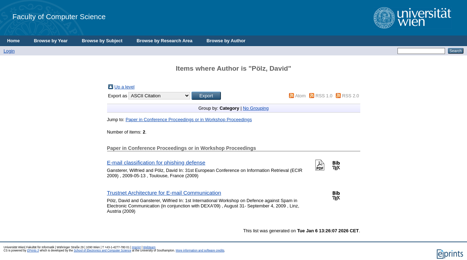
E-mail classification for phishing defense (156, 162)
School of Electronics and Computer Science (102, 250)
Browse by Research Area (164, 40)
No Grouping (256, 108)
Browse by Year (51, 40)
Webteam (149, 247)
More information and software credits (200, 250)
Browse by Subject (102, 40)
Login (9, 51)
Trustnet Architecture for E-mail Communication (164, 193)
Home (13, 40)
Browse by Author (226, 40)
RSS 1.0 (324, 95)
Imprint (136, 247)
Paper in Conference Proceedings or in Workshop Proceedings (189, 119)
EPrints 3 (33, 250)
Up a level (125, 87)
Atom (300, 95)
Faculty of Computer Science (59, 16)
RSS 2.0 (350, 95)
